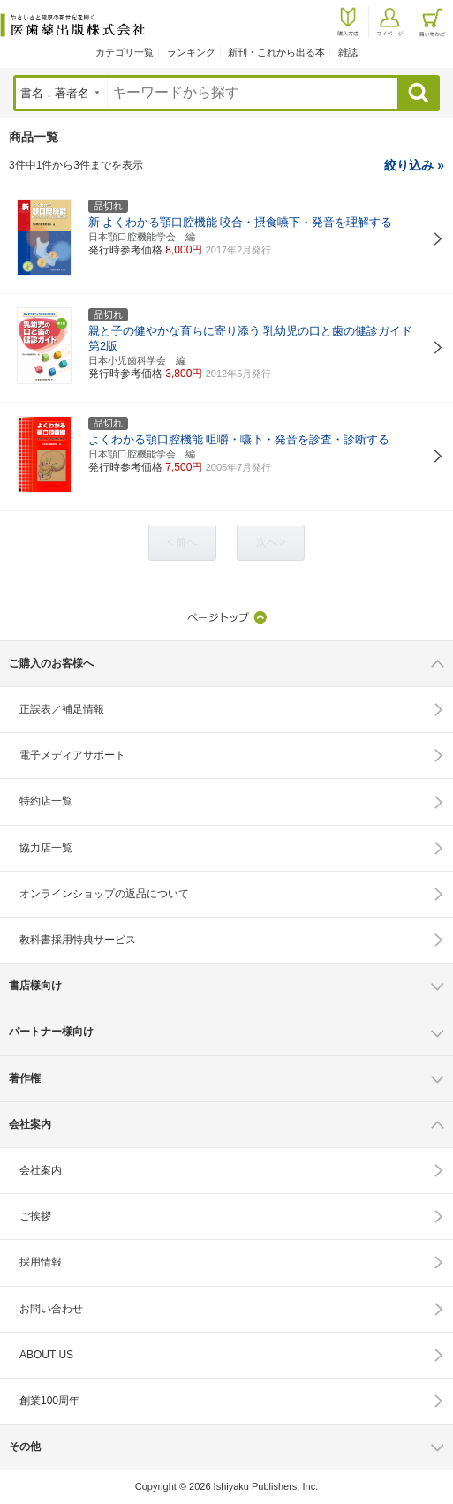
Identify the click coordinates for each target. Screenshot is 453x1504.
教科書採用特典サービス (77, 939)
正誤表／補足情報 (61, 709)
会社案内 (40, 1170)
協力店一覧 (45, 848)
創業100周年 (49, 1400)
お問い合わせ (51, 1309)
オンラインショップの (104, 894)
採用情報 (40, 1262)
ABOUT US (46, 1355)
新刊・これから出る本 (276, 52)
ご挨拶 (35, 1216)
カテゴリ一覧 (124, 52)
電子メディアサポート (72, 755)
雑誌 (348, 52)
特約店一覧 (45, 801)
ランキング (191, 52)
